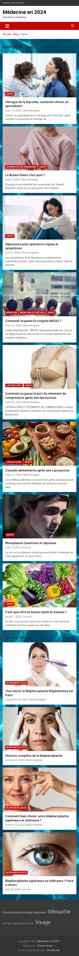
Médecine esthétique (32, 312)
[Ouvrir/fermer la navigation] (7, 26)
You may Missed (18, 637)
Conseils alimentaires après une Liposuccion (37, 470)
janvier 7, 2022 (13, 616)
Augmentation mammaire (21, 167)
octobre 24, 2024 (14, 760)
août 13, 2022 (12, 547)
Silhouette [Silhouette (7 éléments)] (59, 912)
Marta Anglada (31, 110)
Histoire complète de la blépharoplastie (33, 755)
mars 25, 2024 (13, 325)
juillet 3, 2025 (12, 179)
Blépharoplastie (16, 683)
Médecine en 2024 (24, 12)
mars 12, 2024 (13, 474)
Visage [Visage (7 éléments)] (43, 922)
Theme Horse (45, 945)
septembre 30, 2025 (16, 699)
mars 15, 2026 (13, 110)
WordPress (53, 950)
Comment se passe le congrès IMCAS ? (33, 321)
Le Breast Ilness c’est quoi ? (25, 175)
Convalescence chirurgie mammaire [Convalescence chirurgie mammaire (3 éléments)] (24, 912)
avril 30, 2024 (12, 889)
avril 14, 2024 (12, 252)
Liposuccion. (14, 385)
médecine (11, 312)
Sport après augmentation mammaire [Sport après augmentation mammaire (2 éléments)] (18, 923)
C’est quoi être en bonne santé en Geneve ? (36, 612)
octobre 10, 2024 (14, 824)
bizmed (26, 547)
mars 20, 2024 (13, 402)
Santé (9, 93)
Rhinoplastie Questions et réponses (30, 543)
